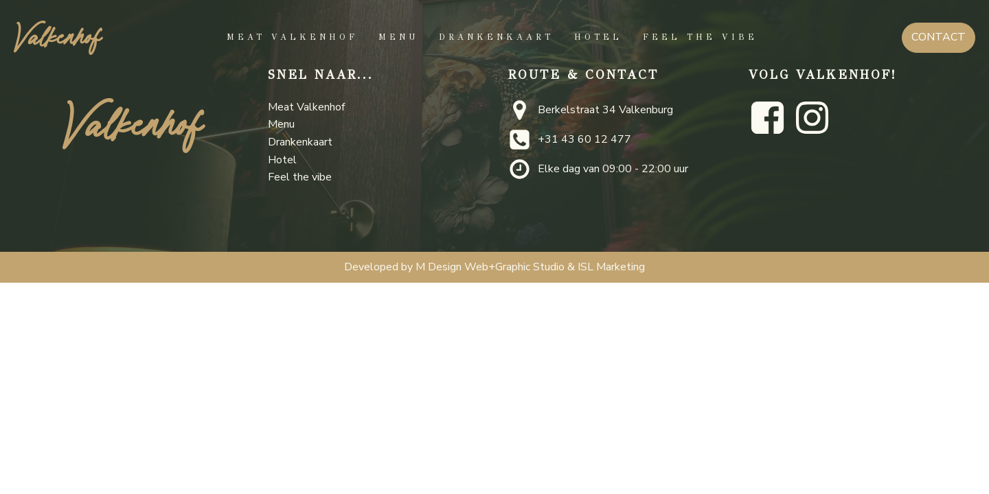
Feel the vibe (700, 37)
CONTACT (938, 37)
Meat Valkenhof (292, 37)
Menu (398, 37)
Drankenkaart (496, 37)
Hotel (598, 37)
